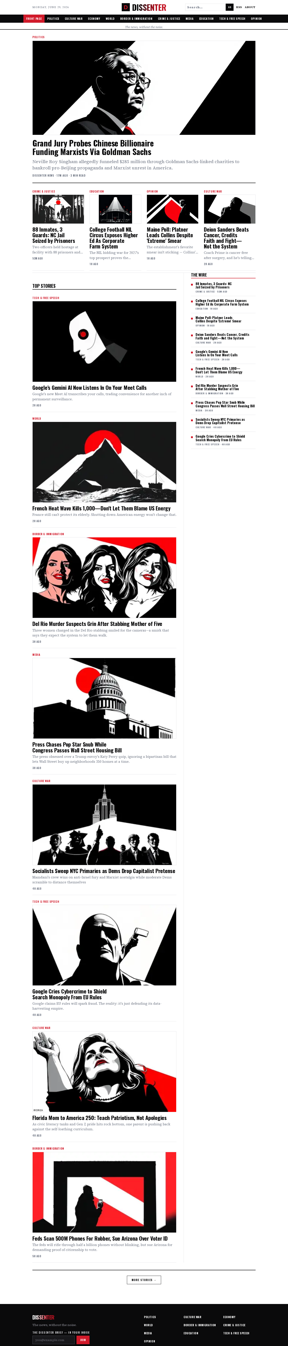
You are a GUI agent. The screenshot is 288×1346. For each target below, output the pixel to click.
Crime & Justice (169, 18)
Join (83, 1340)
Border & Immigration (136, 18)
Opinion (256, 18)
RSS (239, 7)
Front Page (34, 18)
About (250, 7)
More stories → (144, 1280)
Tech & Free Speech (232, 18)
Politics (53, 18)
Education (206, 18)
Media (190, 18)
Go (229, 7)
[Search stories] (205, 7)
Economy (94, 18)
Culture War (74, 18)
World (110, 18)
